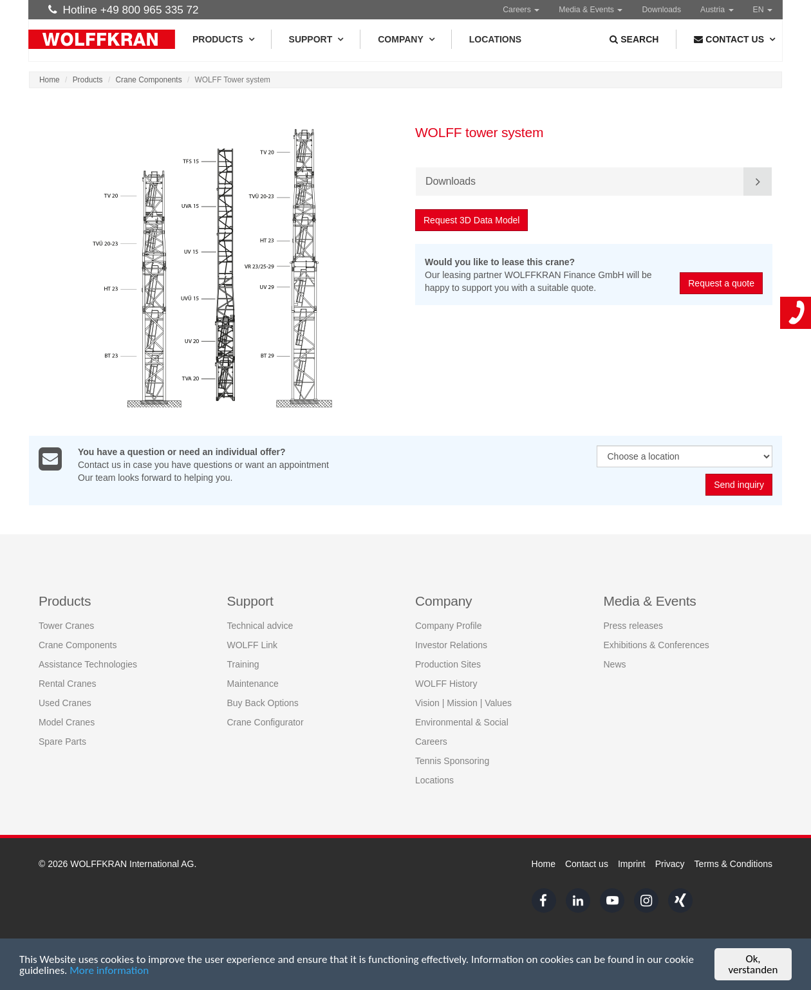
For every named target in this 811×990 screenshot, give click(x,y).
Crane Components (149, 79)
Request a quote (722, 283)
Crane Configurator (265, 722)
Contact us (586, 864)
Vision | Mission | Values (463, 703)
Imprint (632, 864)
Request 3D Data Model (472, 220)
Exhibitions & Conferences (656, 645)
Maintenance (253, 683)
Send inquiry (739, 485)
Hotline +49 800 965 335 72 (123, 9)
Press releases (634, 626)
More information (109, 971)
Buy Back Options (263, 703)
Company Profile (448, 626)
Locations (495, 39)
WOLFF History (446, 683)
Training (243, 664)
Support (316, 39)
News (615, 664)
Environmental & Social (461, 722)
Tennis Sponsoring (452, 761)
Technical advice (260, 626)
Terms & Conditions (733, 864)
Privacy (670, 864)
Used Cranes (65, 703)
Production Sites (448, 664)
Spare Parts (62, 741)
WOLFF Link (252, 645)
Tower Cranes (66, 626)
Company (406, 39)
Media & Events (590, 9)
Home (49, 79)
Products (223, 39)
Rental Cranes (68, 683)
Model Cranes (67, 722)
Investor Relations (451, 645)
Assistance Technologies (88, 664)
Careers (521, 9)
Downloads (661, 9)
